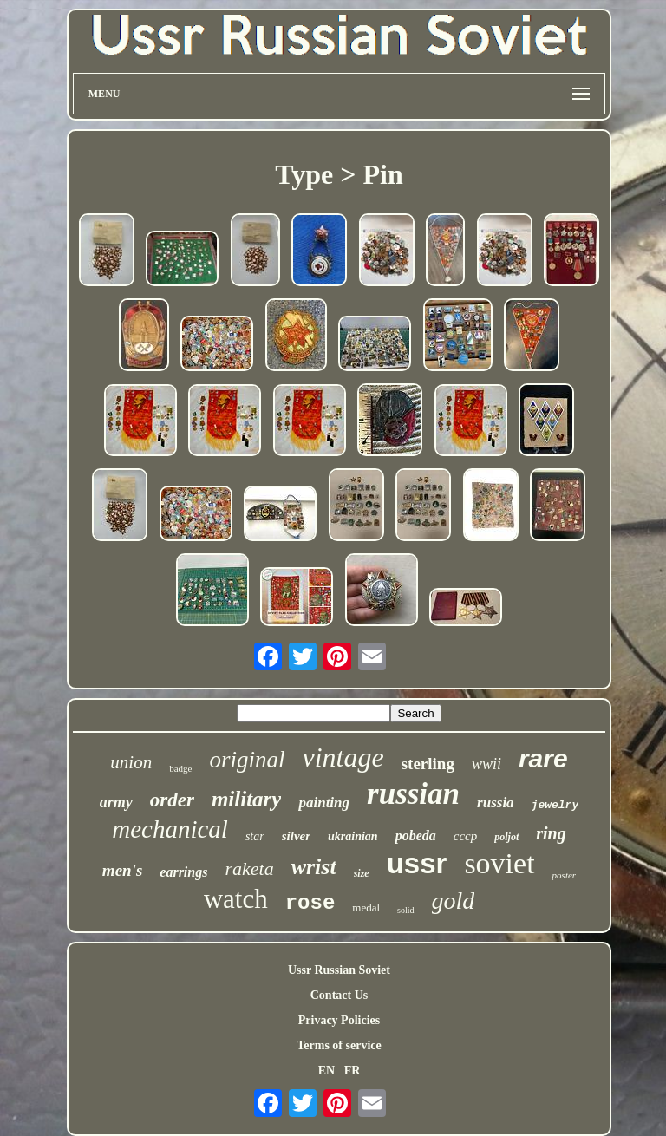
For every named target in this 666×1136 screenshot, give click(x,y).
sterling (428, 763)
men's (122, 870)
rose (310, 903)
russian (413, 794)
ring (550, 833)
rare (543, 758)
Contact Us (339, 995)
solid (405, 910)
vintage (342, 757)
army (116, 802)
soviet (499, 863)
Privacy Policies (339, 1020)
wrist (313, 866)
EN (326, 1070)
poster (564, 875)
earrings (183, 872)
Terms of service (339, 1045)
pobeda (415, 835)
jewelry (555, 805)
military (247, 799)
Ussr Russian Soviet (339, 969)
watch (236, 899)
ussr (417, 863)
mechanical (170, 829)
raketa (249, 868)
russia (495, 802)
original (246, 760)
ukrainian (353, 836)
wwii (486, 764)
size (361, 873)
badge (180, 768)
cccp (465, 836)
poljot (506, 837)
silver (296, 836)
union (131, 762)
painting (323, 802)
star (254, 836)
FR (352, 1070)
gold (453, 900)
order (172, 800)
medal (366, 907)
